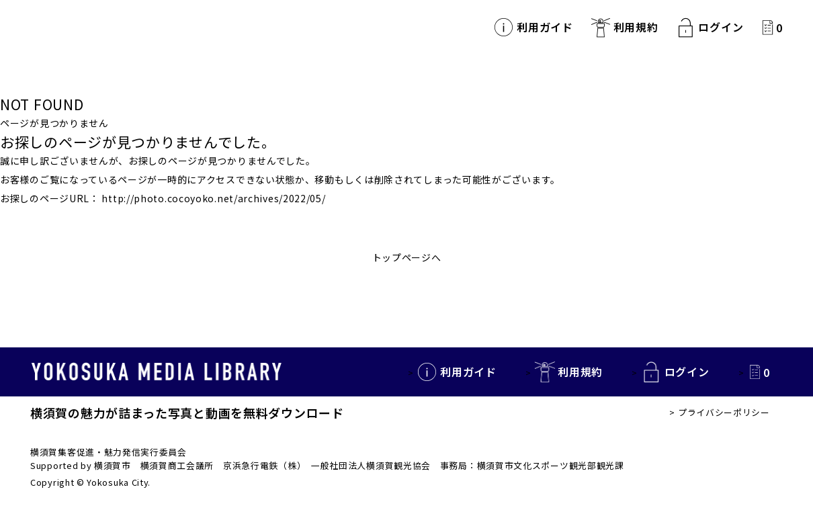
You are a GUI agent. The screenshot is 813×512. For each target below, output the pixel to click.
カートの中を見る (767, 27)
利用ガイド (545, 27)
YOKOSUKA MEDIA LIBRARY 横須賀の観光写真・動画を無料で (147, 27)
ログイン (720, 27)
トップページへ (406, 257)
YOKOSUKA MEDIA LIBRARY (157, 372)
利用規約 (635, 27)
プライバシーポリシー (724, 412)
